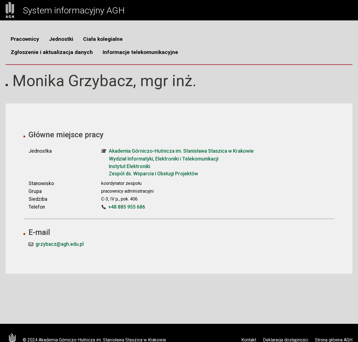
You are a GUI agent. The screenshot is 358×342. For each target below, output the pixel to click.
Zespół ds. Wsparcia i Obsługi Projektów (153, 173)
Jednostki (61, 39)
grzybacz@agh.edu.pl (60, 244)
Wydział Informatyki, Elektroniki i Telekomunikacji (163, 159)
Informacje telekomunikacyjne (140, 52)
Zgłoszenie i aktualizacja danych (52, 52)
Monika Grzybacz (72, 81)
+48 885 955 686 (126, 207)
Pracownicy (25, 39)
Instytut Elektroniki (129, 166)
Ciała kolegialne (103, 39)
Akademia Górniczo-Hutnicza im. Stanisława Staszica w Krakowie (177, 151)
